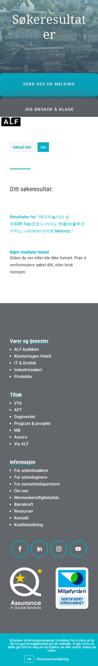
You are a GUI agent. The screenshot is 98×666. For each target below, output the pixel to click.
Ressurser (23, 511)
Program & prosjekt (32, 423)
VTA (18, 403)
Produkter (23, 376)
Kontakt (21, 517)
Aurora (20, 437)
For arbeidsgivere (30, 477)
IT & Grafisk (25, 363)
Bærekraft (23, 504)
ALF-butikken (26, 349)
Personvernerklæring (52, 659)
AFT (18, 409)
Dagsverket (24, 416)
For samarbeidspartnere (37, 484)
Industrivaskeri (28, 369)
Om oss (21, 490)
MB (17, 430)
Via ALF (21, 443)
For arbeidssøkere (31, 470)
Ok (29, 659)
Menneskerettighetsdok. (37, 497)
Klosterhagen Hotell (32, 356)
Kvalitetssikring (28, 524)
